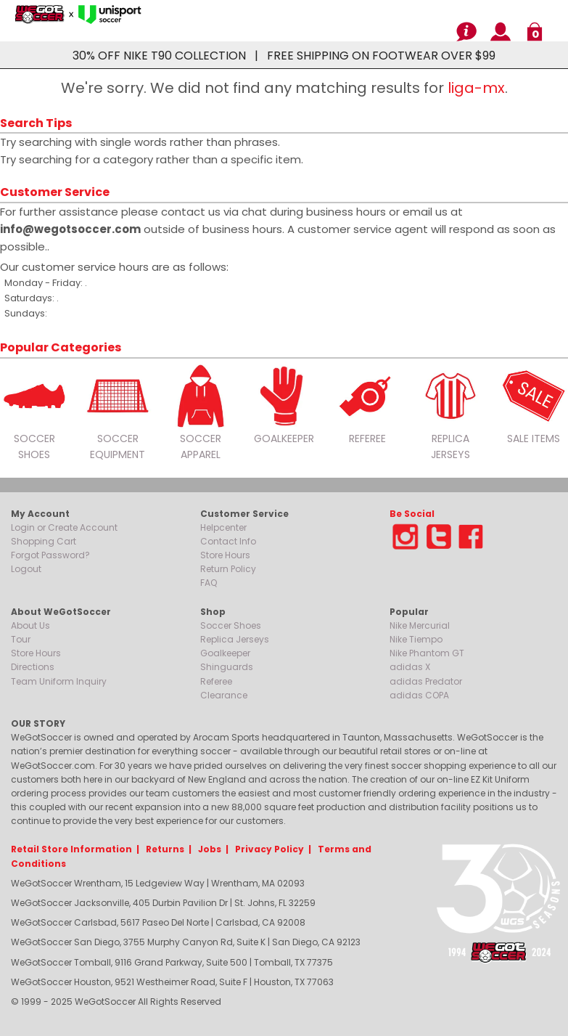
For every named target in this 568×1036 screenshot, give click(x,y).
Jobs (209, 849)
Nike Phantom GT (427, 653)
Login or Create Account (64, 527)
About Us (30, 625)
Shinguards (226, 667)
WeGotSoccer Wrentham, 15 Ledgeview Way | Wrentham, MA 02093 (158, 883)
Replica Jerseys (234, 639)
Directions (32, 667)
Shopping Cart (43, 541)
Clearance (223, 695)
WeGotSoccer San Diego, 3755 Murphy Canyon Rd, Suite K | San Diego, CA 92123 (186, 942)
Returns (165, 849)
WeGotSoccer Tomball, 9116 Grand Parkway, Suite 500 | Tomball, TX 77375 (172, 962)
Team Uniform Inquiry (59, 681)
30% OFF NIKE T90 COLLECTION (159, 55)
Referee (216, 681)
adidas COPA (419, 695)
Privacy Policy (269, 849)
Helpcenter (223, 527)
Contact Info (228, 541)
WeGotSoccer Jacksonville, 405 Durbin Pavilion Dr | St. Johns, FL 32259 (163, 903)
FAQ (208, 582)
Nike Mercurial (420, 625)
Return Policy (228, 569)
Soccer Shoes (230, 625)
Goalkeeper (225, 653)
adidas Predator (426, 681)
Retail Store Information (71, 849)
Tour (20, 639)
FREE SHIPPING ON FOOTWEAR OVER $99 (381, 55)
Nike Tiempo (416, 639)
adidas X (410, 667)
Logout (26, 569)
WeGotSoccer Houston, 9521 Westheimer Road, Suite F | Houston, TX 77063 (172, 982)
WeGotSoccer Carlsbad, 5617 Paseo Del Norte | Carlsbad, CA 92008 (158, 922)
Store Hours (225, 555)
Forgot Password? (50, 555)
